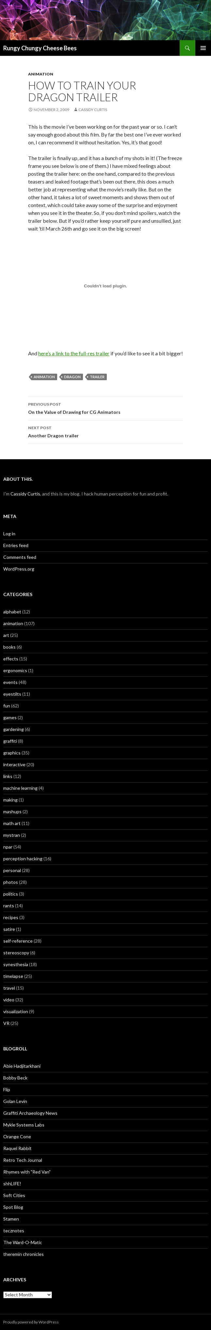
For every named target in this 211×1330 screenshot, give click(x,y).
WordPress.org (18, 569)
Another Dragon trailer (105, 431)
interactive (14, 764)
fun (6, 705)
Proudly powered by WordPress (31, 1322)
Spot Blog (13, 1207)
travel (9, 988)
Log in (9, 533)
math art (12, 823)
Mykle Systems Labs (23, 1124)
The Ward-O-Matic (22, 1242)
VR (6, 1023)
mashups (12, 811)
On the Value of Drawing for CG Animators (105, 407)
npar (7, 847)
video (8, 999)
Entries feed (15, 545)
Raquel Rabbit (17, 1148)
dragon (72, 377)
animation (40, 74)
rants (8, 905)
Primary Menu (203, 48)
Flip (6, 1089)
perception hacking (22, 858)
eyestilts (12, 694)
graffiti (10, 741)
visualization (15, 1011)
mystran (11, 835)
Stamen (11, 1219)
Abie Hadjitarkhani (22, 1066)
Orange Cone (17, 1136)
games (10, 717)
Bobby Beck (15, 1077)
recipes (10, 917)
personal (12, 870)
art (6, 635)
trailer (97, 377)
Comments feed (19, 557)
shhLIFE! (12, 1183)
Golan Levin (15, 1101)
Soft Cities (14, 1195)
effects (10, 658)
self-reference (18, 941)
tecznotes (13, 1230)
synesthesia (15, 964)
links (7, 776)
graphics (12, 752)
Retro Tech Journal (22, 1160)
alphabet (12, 611)
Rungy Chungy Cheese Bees (40, 48)
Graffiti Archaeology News (30, 1113)
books (9, 647)
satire (9, 929)
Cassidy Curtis (92, 109)
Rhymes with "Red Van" (27, 1172)
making (10, 800)
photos (10, 882)
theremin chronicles (23, 1254)
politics (10, 894)
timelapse (13, 976)
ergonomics (15, 670)
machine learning (20, 788)
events (10, 682)
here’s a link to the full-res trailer (73, 353)
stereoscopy (16, 952)
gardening (13, 729)
